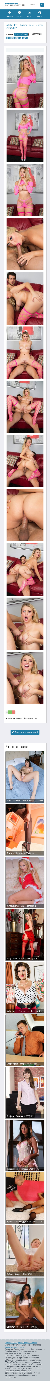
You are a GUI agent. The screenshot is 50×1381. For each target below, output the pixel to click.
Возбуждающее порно (14, 1347)
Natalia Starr (21, 34)
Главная (9, 14)
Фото (29, 14)
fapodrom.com (13, 4)
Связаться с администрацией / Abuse (21, 1343)
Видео (39, 14)
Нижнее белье (13, 38)
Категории (19, 14)
